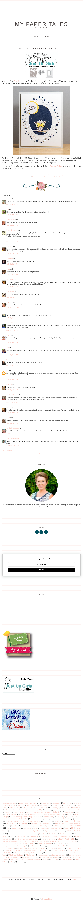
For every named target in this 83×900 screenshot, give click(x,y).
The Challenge (48, 852)
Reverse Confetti (28, 844)
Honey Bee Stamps (35, 821)
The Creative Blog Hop (60, 852)
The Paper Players (57, 855)
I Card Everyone (11, 230)
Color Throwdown (19, 812)
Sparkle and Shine (51, 846)
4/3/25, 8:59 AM (12, 204)
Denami (69, 814)
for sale (6, 819)
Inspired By (23, 823)
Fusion (47, 819)
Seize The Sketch (60, 843)
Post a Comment (7, 451)
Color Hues (8, 812)
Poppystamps (65, 836)
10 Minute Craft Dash (9, 803)
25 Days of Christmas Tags (27, 803)
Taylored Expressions (58, 850)
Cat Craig (9, 246)
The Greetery (30, 855)
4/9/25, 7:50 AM (12, 423)
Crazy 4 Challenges (36, 814)
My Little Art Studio (18, 831)
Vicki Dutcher (10, 220)
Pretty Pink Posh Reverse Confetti (11, 841)
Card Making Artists (57, 805)
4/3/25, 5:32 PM (12, 264)
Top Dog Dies (65, 857)
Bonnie (8, 302)
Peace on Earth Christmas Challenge (28, 834)
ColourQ (56, 812)
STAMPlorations (21, 848)
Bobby (8, 335)
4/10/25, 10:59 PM (13, 433)
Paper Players (37, 831)
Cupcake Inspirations (49, 814)
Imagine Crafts (58, 821)
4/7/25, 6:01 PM (12, 413)
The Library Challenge (43, 855)
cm (7, 370)
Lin (7, 209)
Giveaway (77, 819)
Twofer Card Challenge (17, 859)
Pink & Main (53, 834)
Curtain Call (60, 814)
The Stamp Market (11, 857)
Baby (14, 805)
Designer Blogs (47, 899)
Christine (9, 384)
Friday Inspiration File (37, 819)
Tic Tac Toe (25, 857)
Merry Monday (27, 828)
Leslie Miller (10, 323)
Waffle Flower (62, 176)
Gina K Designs (56, 819)
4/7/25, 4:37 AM (12, 402)
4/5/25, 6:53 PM (12, 342)
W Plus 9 (45, 859)
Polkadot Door (34, 836)
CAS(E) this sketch (41, 807)
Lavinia (7, 826)
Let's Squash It (33, 826)
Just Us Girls (19, 81)
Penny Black (42, 834)
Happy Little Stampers (12, 821)
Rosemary (9, 258)
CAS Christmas (14, 807)
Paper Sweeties (49, 831)
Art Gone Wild (67, 803)
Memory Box (16, 828)
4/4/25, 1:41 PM (12, 330)
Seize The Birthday (45, 843)
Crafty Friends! (24, 814)
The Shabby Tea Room (75, 855)
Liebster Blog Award (45, 826)
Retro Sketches (71, 841)
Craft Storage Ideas (11, 814)
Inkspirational (11, 823)
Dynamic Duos (48, 817)
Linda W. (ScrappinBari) (13, 438)
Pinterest (12, 836)
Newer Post (77, 454)
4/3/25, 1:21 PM (12, 241)
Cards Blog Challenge (69, 805)
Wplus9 (11, 862)
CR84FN (78, 812)
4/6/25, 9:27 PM (12, 379)
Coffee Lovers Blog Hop (59, 810)
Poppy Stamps (54, 836)
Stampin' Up (11, 848)
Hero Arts (23, 821)
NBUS (28, 831)
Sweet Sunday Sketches (30, 850)
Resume (46, 36)
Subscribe (41, 570)
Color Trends (29, 812)
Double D (39, 816)
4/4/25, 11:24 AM (12, 307)
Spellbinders (61, 846)
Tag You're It (43, 850)
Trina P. (8, 360)
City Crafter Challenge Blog (33, 810)
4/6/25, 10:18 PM (12, 390)
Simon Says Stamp (18, 846)
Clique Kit (48, 810)
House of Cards (47, 821)
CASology (54, 808)
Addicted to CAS (46, 803)
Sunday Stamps (51, 848)
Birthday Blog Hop (45, 805)
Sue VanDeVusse (11, 395)
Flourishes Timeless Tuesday (73, 816)
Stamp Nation (72, 846)
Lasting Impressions (75, 823)
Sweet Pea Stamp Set (13, 850)
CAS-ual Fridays (27, 807)
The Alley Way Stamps (21, 853)
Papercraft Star (61, 831)
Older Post (5, 454)
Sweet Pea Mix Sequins (73, 848)
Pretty (43, 839)
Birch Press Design (32, 805)
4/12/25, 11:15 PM (13, 446)
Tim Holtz (35, 857)
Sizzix (43, 846)
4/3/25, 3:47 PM (12, 253)
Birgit (8, 418)
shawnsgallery (5, 846)
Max (8, 828)
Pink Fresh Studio (65, 834)
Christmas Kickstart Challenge (14, 810)
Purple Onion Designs (49, 176)
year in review (20, 862)
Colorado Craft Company (42, 812)
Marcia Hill (10, 279)
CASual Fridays (66, 807)
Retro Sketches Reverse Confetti (10, 843)
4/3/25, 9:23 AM (12, 215)
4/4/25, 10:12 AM (13, 297)
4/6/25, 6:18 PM (12, 365)
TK (7, 312)
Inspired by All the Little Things (40, 823)
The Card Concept (36, 853)
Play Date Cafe (21, 836)
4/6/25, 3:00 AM (12, 355)
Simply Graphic (34, 846)
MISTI (35, 828)
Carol (8, 199)
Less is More (24, 826)
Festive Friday (60, 817)
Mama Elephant (74, 826)
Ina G (8, 407)
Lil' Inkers (57, 826)
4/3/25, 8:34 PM (12, 274)
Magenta (64, 826)
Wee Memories (67, 859)
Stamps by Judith (38, 848)
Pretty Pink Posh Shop (31, 841)
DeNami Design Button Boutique (23, 817)
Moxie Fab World (56, 828)
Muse (67, 828)
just (52, 823)
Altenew (56, 803)
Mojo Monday (44, 828)
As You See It (77, 803)
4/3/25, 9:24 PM (12, 287)
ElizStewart (10, 292)
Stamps (29, 848)
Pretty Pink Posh (66, 838)
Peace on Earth (12, 834)
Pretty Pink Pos (51, 839)
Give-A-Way (67, 819)
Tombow (56, 857)
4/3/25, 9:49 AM (12, 225)
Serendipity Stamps (72, 843)
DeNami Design (26, 176)
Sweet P (60, 848)
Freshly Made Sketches (19, 819)
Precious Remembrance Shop (26, 839)
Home (36, 36)
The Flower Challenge (16, 855)
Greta (8, 269)
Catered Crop (76, 807)
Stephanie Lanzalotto (12, 428)
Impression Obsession (72, 821)
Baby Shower (21, 805)
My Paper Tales (41, 24)
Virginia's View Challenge (34, 859)
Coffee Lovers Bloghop (73, 810)
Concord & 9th (68, 812)
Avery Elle (7, 805)
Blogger (73, 879)
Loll (7, 347)
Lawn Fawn (14, 826)
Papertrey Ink (73, 830)
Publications (44, 841)
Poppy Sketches (45, 836)
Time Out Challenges (46, 857)
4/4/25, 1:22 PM (12, 318)
